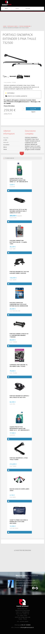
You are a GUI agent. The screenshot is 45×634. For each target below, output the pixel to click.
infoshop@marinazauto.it (27, 627)
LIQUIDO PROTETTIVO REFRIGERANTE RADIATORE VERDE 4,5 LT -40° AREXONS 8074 (19, 428)
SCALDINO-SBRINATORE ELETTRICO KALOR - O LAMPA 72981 (18, 242)
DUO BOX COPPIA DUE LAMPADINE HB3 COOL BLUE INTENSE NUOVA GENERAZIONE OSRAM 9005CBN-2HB (19, 305)
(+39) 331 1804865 (25, 625)
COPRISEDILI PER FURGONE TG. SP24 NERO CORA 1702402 (19, 365)
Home (4, 26)
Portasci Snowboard (25, 26)
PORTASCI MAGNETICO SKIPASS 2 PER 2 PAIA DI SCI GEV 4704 (19, 396)
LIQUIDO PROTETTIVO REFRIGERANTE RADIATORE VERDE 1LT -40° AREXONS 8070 (19, 180)
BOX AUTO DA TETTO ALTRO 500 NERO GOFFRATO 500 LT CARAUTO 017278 (18, 211)
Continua (18, 591)
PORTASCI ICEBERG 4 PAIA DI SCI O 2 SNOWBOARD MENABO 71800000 (19, 335)
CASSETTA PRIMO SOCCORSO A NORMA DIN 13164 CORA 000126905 (19, 521)
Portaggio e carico (12, 26)
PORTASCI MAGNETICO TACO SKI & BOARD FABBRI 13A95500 (19, 272)
